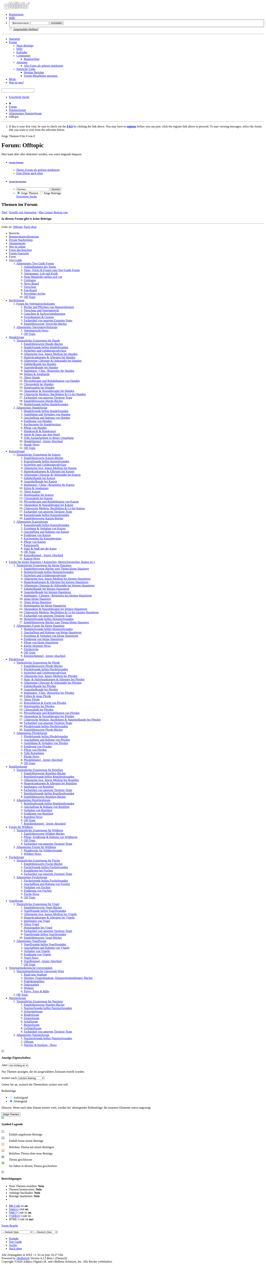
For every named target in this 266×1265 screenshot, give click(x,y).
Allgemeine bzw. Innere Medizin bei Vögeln (50, 914)
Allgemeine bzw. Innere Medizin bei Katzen (50, 468)
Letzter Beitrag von (56, 212)
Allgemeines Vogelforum (31, 941)
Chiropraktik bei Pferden (38, 709)
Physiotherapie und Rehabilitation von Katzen (51, 501)
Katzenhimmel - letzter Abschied (43, 555)
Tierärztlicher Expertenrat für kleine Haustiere (43, 565)
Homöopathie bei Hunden (39, 387)
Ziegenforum (31, 1018)
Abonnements (17, 243)
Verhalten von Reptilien (38, 810)
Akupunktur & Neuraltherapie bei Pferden (49, 716)
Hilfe (12, 17)
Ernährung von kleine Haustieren (43, 639)
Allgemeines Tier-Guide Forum (35, 263)
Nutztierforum (17, 110)
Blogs (12, 79)
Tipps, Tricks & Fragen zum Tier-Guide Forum (52, 270)
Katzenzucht (31, 545)
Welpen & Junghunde (36, 374)
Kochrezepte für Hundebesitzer (42, 424)
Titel (4, 212)
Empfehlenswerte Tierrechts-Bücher (45, 323)
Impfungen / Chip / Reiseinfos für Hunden (49, 370)
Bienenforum (31, 1024)
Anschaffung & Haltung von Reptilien (46, 806)
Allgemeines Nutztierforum (25, 113)
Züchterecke (31, 649)
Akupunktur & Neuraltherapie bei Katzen (48, 505)
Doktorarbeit (31, 984)
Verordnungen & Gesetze (39, 317)
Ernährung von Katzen (37, 535)
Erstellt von (16, 212)
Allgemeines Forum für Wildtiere (36, 847)
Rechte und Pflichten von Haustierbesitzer (49, 307)
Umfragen (30, 280)
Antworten (30, 212)
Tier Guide (15, 1241)
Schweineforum (33, 1011)
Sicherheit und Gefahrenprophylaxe (45, 350)
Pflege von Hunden (35, 427)
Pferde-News (31, 756)
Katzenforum (17, 451)
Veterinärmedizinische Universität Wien (40, 971)
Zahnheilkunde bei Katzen (39, 478)
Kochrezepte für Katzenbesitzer (43, 538)
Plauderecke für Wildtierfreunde (43, 850)
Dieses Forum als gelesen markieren (38, 169)
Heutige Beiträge (34, 72)
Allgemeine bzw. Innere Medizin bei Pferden (50, 676)
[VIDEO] (14, 1215)
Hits (41, 212)
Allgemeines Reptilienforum (33, 800)
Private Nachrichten (21, 240)
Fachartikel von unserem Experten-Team (48, 320)
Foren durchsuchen (20, 250)
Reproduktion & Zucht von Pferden (45, 702)
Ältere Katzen (32, 491)
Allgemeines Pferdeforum (31, 733)
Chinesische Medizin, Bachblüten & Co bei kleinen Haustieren (61, 612)
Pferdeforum (16, 659)
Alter (4, 1065)
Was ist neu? (16, 82)
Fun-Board (30, 290)
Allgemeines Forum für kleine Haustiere (40, 625)
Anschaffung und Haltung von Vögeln (46, 947)
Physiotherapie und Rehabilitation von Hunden (52, 380)
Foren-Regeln (9, 1225)
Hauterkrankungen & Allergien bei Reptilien (50, 783)
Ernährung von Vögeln (37, 954)
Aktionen (22, 62)
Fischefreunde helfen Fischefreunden (46, 867)
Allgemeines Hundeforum (31, 407)
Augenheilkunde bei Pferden (41, 689)
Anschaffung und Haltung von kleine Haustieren (52, 632)
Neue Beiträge (24, 45)
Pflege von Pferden (35, 749)
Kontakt (14, 1238)
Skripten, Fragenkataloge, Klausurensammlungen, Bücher (58, 977)
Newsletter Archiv (35, 293)
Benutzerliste (31, 59)
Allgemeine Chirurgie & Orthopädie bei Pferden (52, 682)
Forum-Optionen (16, 162)
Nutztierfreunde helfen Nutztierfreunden (48, 1008)
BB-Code (14, 1205)
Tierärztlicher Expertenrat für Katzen (38, 454)
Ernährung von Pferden (38, 746)
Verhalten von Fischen (37, 887)
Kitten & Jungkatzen (36, 488)
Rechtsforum (16, 300)
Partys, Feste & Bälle (36, 991)
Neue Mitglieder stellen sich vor (43, 276)
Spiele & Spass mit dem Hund (42, 434)
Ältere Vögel (31, 924)
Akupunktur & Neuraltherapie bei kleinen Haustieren (55, 609)
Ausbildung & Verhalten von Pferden (46, 743)
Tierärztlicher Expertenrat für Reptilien (39, 770)
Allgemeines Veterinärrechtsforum (36, 327)
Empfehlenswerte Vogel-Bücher (43, 907)
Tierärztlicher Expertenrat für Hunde (38, 340)
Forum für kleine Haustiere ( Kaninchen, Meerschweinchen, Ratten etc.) (52, 562)
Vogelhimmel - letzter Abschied (43, 961)
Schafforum (31, 1021)
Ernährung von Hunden (38, 421)
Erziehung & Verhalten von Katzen (45, 528)
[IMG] (13, 1212)
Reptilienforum (18, 766)
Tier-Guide (15, 260)
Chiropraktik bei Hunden (39, 384)
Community (23, 55)
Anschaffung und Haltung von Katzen (46, 531)
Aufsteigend (19, 1097)
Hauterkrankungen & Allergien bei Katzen (49, 471)
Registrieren (16, 14)
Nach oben (30, 226)
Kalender (21, 52)
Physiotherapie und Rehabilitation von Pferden (52, 712)
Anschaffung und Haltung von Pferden (47, 739)
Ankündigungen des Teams (40, 266)
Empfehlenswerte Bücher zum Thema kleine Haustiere (56, 568)
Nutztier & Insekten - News (40, 1045)
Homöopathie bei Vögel (38, 927)
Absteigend (18, 1101)
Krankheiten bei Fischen (38, 870)
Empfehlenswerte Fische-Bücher (43, 863)
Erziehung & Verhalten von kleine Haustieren (51, 635)
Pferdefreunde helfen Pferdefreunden (46, 669)
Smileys (14, 1209)
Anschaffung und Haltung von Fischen (47, 884)
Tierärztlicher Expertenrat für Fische (38, 860)
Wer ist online (17, 246)
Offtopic (29, 1041)
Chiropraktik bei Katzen (38, 498)
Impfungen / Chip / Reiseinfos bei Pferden (49, 692)
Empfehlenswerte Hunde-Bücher (43, 344)
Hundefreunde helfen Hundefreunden (46, 347)
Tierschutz (30, 286)
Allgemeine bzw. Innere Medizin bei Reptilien (51, 780)
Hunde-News (31, 444)
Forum (13, 42)
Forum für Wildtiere (21, 827)
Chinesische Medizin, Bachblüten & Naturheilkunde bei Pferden (62, 719)
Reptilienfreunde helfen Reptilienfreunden (49, 776)
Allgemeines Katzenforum (32, 521)
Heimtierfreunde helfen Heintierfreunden (48, 629)
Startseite (14, 38)
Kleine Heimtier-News (37, 645)
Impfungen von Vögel (37, 920)
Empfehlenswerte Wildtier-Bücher (44, 833)
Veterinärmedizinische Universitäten (30, 967)
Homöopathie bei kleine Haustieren (45, 605)
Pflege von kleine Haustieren (41, 642)
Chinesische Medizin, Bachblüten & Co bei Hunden (55, 394)
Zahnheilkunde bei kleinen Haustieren (46, 588)
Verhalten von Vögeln (37, 951)
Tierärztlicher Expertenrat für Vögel (37, 904)
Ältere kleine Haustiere (37, 602)
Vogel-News (31, 957)
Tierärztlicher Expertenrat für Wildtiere (39, 830)
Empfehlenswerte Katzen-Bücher (43, 458)
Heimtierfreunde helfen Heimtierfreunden (48, 572)
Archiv (13, 1245)
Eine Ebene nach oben (29, 173)
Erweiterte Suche (19, 97)
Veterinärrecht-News (36, 330)
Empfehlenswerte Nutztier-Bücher (44, 1004)
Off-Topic (30, 297)
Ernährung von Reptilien (38, 813)
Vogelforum (16, 900)
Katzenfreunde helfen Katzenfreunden (46, 461)
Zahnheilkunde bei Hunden (40, 364)
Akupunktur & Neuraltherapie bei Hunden (49, 390)
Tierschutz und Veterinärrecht (41, 310)
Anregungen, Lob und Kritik (41, 273)
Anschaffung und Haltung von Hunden (47, 417)
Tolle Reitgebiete (34, 753)
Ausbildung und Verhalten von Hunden (47, 414)
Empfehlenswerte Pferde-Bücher (43, 666)
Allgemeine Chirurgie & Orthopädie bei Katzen (52, 474)
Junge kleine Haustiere (37, 598)
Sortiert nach (9, 1078)
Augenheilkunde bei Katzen (40, 481)
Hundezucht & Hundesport (40, 431)
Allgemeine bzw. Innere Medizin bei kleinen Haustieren (57, 578)
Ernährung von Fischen (38, 890)
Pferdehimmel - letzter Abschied (43, 759)
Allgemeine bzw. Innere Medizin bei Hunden (51, 354)
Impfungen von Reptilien (39, 786)
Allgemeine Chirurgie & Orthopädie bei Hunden (52, 360)
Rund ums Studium (35, 974)
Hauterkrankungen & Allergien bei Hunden (49, 357)
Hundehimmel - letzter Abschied (43, 441)
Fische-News (31, 894)
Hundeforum (16, 337)
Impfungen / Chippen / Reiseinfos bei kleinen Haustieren (58, 595)
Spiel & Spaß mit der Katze (40, 548)
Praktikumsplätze (34, 981)
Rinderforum (31, 1014)
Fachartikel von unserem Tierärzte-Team (48, 397)
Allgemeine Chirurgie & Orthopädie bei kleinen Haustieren (59, 585)
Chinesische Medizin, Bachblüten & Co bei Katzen (54, 508)
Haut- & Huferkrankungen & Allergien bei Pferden (54, 679)
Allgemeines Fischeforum (31, 877)
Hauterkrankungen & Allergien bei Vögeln (49, 917)
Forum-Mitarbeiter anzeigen (40, 75)
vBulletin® (23, 1258)
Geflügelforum (32, 1028)
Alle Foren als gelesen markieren (43, 65)
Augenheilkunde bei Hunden (41, 367)
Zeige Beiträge (50, 193)
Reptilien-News (33, 816)
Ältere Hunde (32, 377)
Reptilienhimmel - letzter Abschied (44, 823)
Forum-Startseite (19, 253)
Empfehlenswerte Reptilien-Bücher (45, 773)
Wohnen (29, 988)
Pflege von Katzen (35, 541)
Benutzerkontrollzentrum (24, 236)
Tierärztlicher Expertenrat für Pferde (38, 662)
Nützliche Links (26, 69)
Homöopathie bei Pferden (39, 706)
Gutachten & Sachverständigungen (44, 313)
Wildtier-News (32, 853)
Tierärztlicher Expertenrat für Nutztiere (39, 1001)
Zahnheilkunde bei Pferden (40, 686)
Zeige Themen (27, 193)
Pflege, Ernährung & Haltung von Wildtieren (50, 837)
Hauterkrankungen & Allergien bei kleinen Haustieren (56, 582)
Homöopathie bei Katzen (39, 494)
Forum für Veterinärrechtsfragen (35, 303)
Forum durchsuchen (17, 181)
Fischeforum (16, 857)
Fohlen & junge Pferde (37, 696)
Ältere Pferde (32, 699)
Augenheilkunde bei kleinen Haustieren (47, 592)
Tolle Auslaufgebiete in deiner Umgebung (49, 437)
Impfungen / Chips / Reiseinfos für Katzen (49, 484)
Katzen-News (32, 558)
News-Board (31, 283)
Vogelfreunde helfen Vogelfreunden (45, 910)
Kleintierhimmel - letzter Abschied (44, 655)
